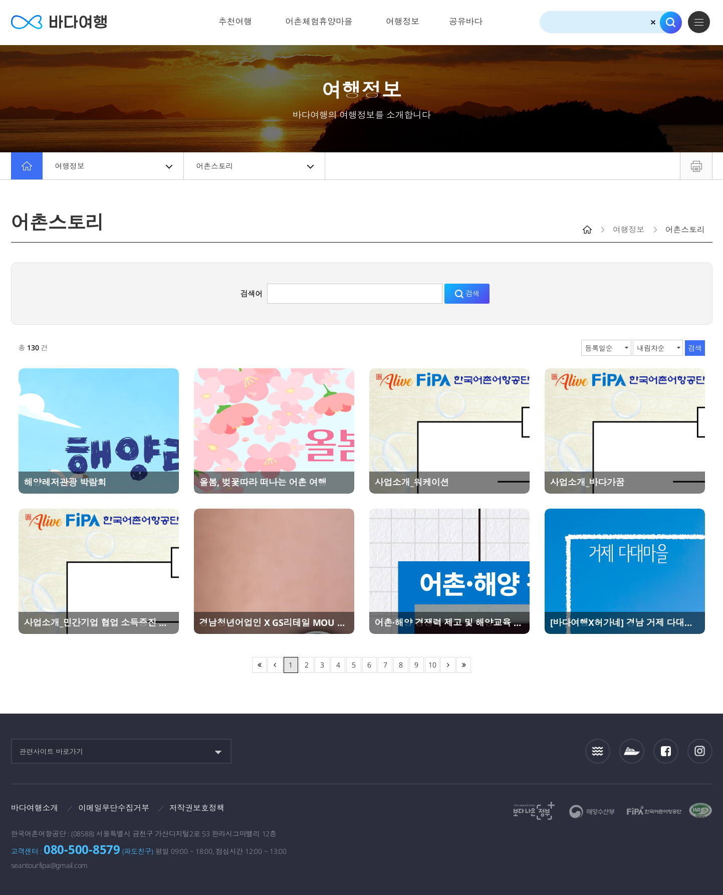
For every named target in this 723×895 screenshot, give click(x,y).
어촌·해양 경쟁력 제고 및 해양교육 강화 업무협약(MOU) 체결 (449, 622)
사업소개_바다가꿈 (587, 482)
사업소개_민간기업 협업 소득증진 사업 (98, 622)
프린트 (696, 165)
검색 (671, 23)
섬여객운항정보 (632, 751)
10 (432, 664)
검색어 (251, 294)
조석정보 (597, 751)
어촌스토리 (255, 166)
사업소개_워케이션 (412, 482)
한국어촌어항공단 (654, 810)
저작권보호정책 (196, 807)
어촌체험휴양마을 (318, 21)
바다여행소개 (35, 807)
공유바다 (466, 21)
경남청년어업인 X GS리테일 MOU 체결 (274, 622)
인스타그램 (699, 751)
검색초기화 (653, 22)
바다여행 (59, 22)
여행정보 (402, 21)
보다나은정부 (534, 811)
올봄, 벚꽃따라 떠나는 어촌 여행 (263, 482)
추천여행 (235, 21)
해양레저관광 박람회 (65, 482)
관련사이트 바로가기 (52, 751)
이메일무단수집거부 (113, 807)
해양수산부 (592, 811)
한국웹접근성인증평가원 (700, 811)
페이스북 (666, 751)
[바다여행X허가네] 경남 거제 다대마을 (624, 622)
